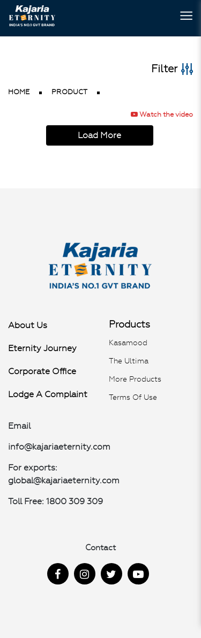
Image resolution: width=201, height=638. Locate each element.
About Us (27, 325)
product (69, 92)
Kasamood (128, 342)
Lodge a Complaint (47, 394)
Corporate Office (42, 371)
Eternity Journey (42, 348)
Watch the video (162, 114)
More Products (135, 379)
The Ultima (128, 360)
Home (18, 92)
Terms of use (133, 397)
